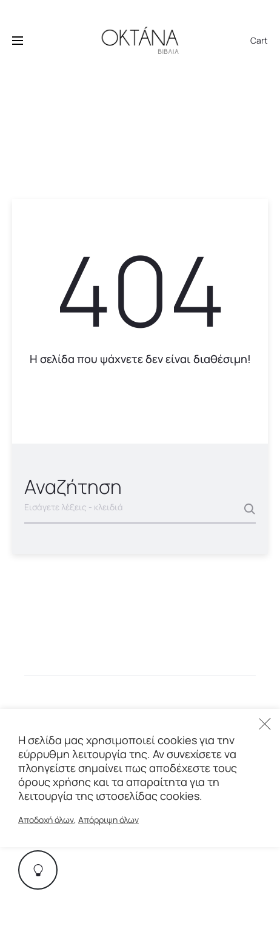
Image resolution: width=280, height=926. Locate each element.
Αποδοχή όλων (46, 819)
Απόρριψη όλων (108, 819)
